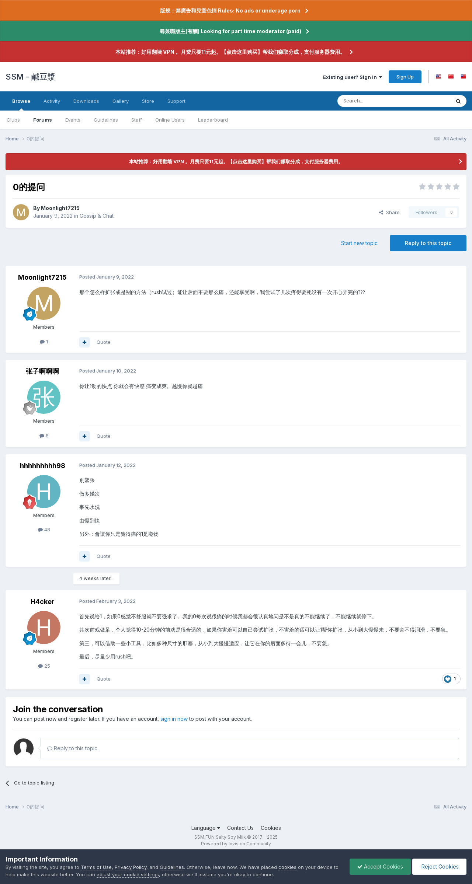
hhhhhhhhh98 (42, 465)
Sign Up (405, 77)
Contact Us (240, 828)
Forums (42, 120)
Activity (52, 101)
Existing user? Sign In (352, 77)
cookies (287, 867)
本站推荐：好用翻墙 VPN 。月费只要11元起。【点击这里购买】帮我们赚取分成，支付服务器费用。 (230, 52)
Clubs (13, 120)
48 (44, 529)
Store (148, 101)
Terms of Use (96, 867)
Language (205, 828)
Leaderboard (213, 120)
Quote (104, 342)
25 (44, 666)
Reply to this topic (428, 243)
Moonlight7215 (60, 208)
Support (176, 101)
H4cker (43, 601)
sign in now (174, 719)
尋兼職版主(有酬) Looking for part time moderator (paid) (230, 31)
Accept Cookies (380, 866)
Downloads (86, 101)
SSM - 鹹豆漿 (30, 76)
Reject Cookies (439, 866)
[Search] (375, 101)
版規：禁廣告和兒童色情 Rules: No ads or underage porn (230, 10)
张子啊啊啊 (42, 371)
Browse (21, 104)
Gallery (120, 101)
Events (72, 120)
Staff (136, 120)
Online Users (170, 120)
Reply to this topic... (74, 748)
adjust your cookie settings (128, 874)
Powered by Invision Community (236, 843)
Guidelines (106, 120)
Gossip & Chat (97, 216)
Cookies (271, 828)
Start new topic (359, 243)
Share (389, 212)
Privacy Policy (130, 867)
